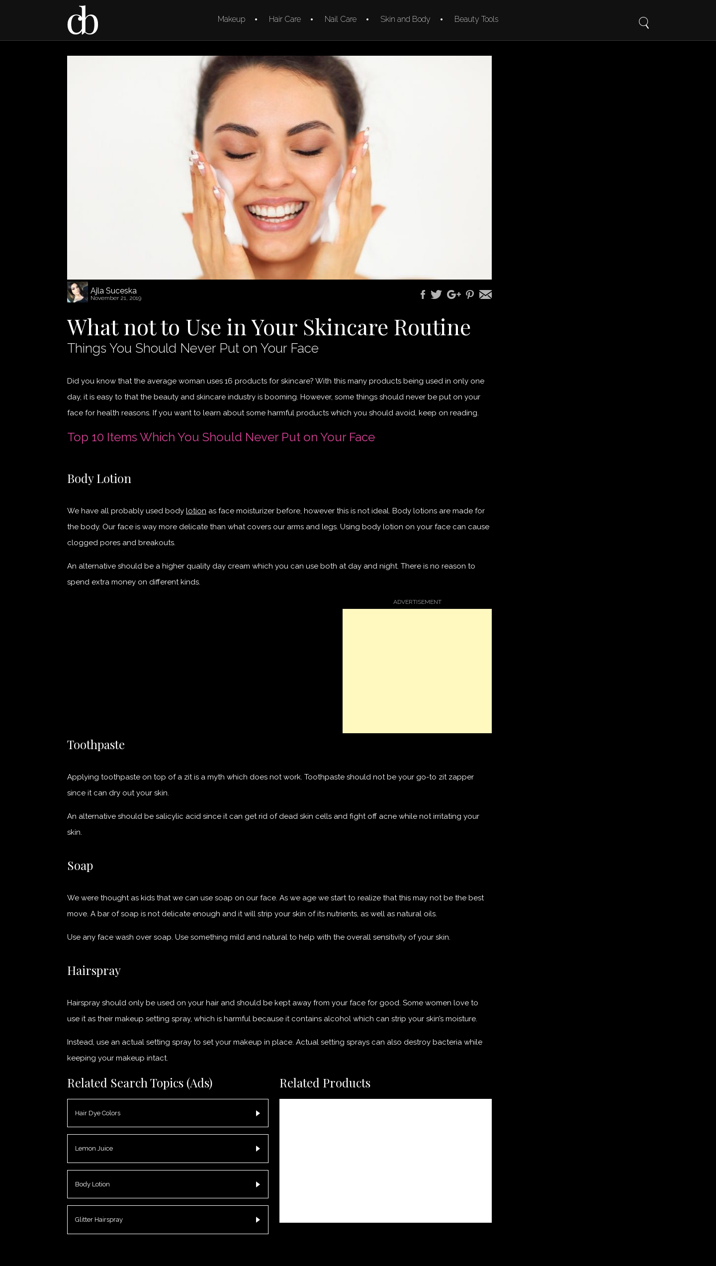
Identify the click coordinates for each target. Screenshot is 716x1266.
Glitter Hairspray (99, 1219)
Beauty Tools (476, 19)
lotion (196, 510)
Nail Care (341, 19)
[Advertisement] (417, 671)
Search (644, 16)
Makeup (231, 19)
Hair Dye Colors (97, 1113)
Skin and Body (405, 19)
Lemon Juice (94, 1148)
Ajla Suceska (113, 290)
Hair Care (285, 19)
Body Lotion (92, 1184)
